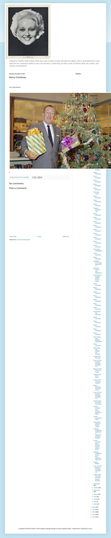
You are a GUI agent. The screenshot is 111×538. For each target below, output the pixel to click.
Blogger (90, 528)
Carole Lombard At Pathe (97, 418)
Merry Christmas (97, 173)
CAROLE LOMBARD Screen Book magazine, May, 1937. (97, 455)
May (95, 501)
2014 (93, 512)
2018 (93, 108)
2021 (93, 101)
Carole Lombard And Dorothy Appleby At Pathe (97, 410)
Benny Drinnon (82, 98)
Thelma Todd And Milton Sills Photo (97, 402)
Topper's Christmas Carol (97, 209)
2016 (93, 507)
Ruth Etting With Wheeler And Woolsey (96, 351)
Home (39, 236)
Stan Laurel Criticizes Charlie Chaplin (96, 424)
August (96, 494)
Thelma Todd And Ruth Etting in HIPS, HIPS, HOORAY (97, 155)
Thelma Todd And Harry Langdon (97, 381)
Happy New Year (96, 117)
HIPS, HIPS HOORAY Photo (96, 163)
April (95, 504)
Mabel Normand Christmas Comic (97, 388)
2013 (93, 514)
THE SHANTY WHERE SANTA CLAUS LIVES (97, 278)
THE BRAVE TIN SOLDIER (97, 313)
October (96, 487)
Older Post (66, 236)
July (95, 496)
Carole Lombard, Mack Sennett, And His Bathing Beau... (96, 445)
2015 (93, 509)
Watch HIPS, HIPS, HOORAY (97, 168)
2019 (93, 106)
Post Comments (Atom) (23, 239)
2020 (93, 103)
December (97, 113)
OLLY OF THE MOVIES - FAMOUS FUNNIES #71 (97, 469)
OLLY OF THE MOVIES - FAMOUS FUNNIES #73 (97, 363)
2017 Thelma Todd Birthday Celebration (97, 339)
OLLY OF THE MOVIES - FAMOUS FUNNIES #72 (97, 395)
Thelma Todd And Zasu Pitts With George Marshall (97, 478)
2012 (93, 517)
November (97, 484)
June (95, 499)
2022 (93, 98)
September (97, 490)
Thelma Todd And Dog (97, 357)
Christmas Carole (96, 192)
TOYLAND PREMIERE (97, 250)
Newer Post (13, 236)
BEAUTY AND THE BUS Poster (97, 370)
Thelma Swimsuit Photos (96, 142)
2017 (93, 111)
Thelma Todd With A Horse (97, 376)
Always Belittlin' (96, 462)
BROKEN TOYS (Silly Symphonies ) (97, 264)
